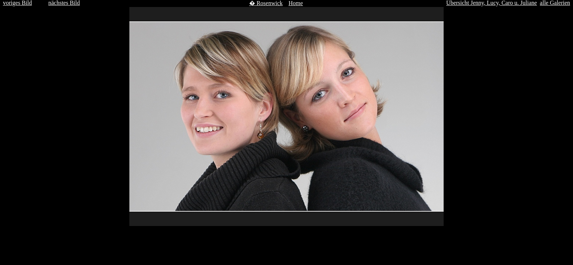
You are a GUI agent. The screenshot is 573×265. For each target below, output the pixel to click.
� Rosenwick (266, 3)
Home (296, 3)
